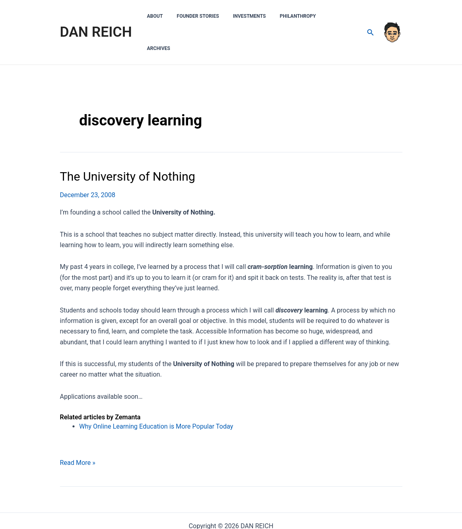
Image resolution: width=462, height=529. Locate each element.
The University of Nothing (127, 144)
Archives (342, 16)
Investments (258, 16)
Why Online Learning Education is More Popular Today (156, 394)
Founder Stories (212, 16)
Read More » (77, 430)
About (172, 16)
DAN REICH (96, 16)
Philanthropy (303, 16)
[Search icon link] (370, 16)
